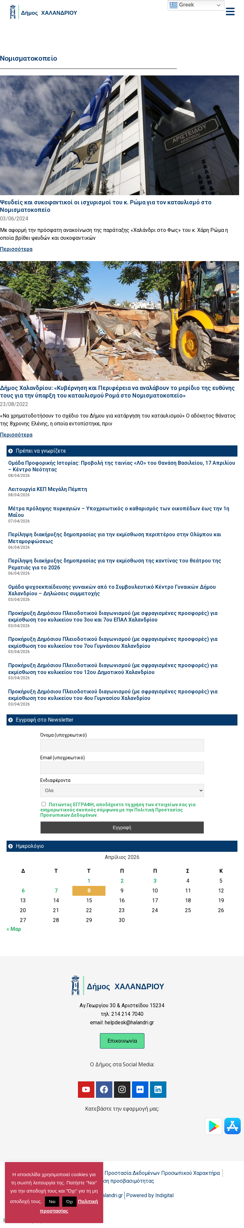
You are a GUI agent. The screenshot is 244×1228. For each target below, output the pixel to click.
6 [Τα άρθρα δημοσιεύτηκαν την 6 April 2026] (23, 891)
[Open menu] (230, 11)
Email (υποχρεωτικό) (62, 757)
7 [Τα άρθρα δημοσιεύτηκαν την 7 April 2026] (56, 891)
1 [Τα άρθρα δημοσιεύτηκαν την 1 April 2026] (88, 881)
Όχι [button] (69, 1201)
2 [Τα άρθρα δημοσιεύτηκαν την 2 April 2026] (122, 881)
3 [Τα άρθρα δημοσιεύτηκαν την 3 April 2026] (155, 881)
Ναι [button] (52, 1201)
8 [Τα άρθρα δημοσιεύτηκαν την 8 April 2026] (88, 891)
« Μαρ (14, 929)
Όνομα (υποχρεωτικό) (63, 735)
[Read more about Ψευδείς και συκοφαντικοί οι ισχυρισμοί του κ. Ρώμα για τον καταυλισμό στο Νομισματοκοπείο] (119, 135)
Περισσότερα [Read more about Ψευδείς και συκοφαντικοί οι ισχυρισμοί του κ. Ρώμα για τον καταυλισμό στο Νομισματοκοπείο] (16, 249)
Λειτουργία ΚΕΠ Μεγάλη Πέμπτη (47, 489)
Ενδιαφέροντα (55, 780)
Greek (182, 5)
